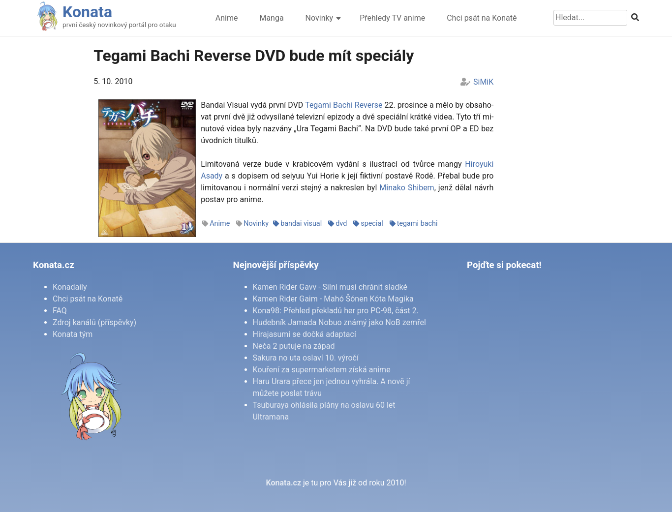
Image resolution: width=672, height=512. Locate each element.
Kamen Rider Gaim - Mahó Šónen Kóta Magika (333, 298)
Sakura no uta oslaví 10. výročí (306, 357)
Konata (87, 11)
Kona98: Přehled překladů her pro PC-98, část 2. (336, 310)
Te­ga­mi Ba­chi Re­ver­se (343, 105)
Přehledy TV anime (392, 18)
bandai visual (301, 223)
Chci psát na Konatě (482, 18)
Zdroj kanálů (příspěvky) (94, 322)
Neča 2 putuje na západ (294, 346)
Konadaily (70, 287)
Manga (271, 18)
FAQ (60, 310)
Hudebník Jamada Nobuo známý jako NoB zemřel (339, 322)
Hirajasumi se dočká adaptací (304, 334)
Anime (226, 18)
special (372, 223)
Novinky (319, 18)
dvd (341, 223)
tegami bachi (417, 223)
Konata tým (72, 334)
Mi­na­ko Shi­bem (406, 187)
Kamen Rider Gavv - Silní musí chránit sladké (330, 287)
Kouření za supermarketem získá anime (322, 369)
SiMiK (483, 82)
